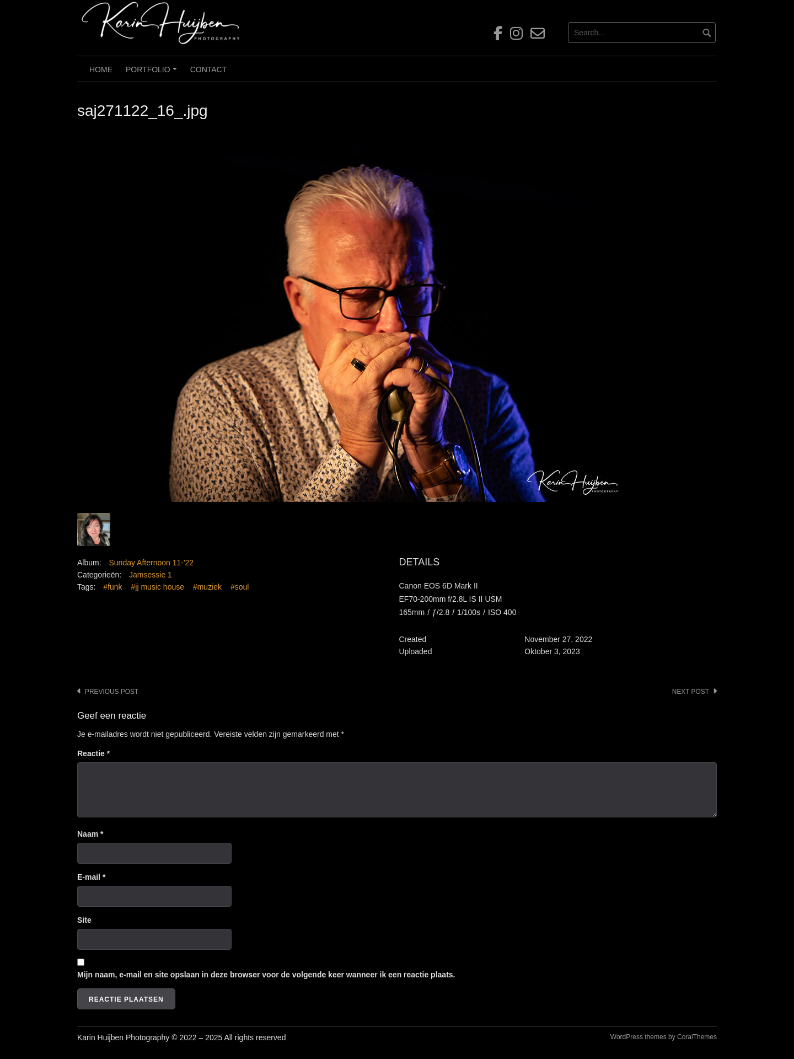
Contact (208, 69)
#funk (112, 586)
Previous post (111, 692)
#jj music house (158, 586)
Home (100, 69)
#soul (239, 586)
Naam (90, 834)
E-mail (91, 877)
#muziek (207, 586)
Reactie (93, 753)
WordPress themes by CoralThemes (663, 1037)
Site (84, 920)
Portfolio (153, 73)
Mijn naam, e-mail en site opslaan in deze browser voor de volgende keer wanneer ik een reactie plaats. (266, 974)
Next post (690, 692)
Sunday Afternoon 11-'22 (151, 562)
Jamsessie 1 (150, 574)
